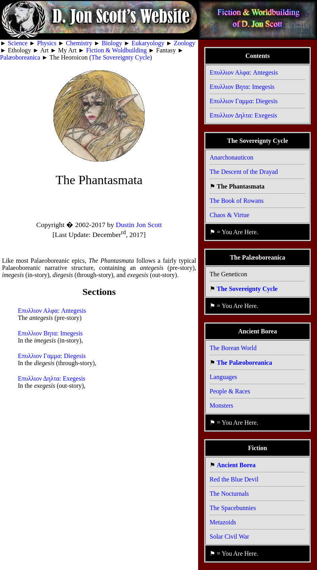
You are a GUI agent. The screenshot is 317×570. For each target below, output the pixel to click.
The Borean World (233, 348)
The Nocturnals (229, 493)
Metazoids (223, 522)
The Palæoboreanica (244, 362)
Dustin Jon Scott (139, 225)
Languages (223, 377)
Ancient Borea (236, 465)
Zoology (184, 43)
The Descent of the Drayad (244, 171)
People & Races (230, 391)
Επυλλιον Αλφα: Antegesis (52, 310)
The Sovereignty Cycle (121, 57)
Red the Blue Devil (234, 479)
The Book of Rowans (237, 200)
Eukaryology (148, 43)
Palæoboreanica (20, 57)
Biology (112, 43)
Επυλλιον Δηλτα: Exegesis (51, 378)
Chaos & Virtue (229, 215)
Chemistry (79, 43)
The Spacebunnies (233, 508)
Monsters (221, 405)
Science (18, 43)
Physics (46, 43)
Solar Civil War (229, 536)
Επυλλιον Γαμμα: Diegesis (52, 355)
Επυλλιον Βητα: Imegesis (50, 333)
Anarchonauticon (231, 157)
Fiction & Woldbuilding (116, 50)
